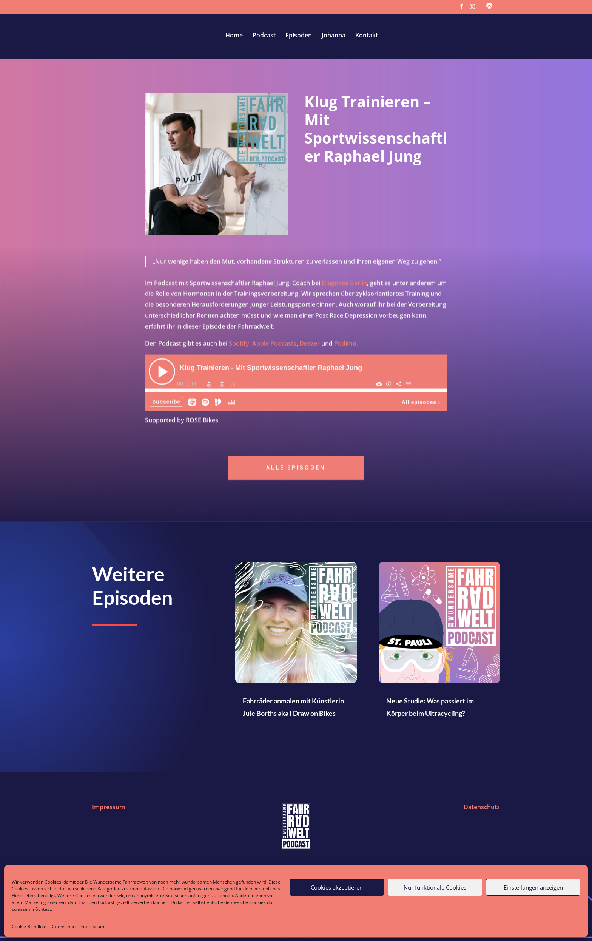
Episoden (298, 35)
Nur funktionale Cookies (435, 887)
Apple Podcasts (274, 344)
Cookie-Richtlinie (29, 926)
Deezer (309, 344)
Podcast (264, 35)
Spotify (239, 344)
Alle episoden (296, 469)
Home (234, 35)
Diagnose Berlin (344, 284)
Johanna (333, 35)
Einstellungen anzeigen (533, 887)
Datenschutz (63, 926)
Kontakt (366, 35)
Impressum (92, 926)
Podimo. (346, 344)
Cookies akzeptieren (337, 887)
